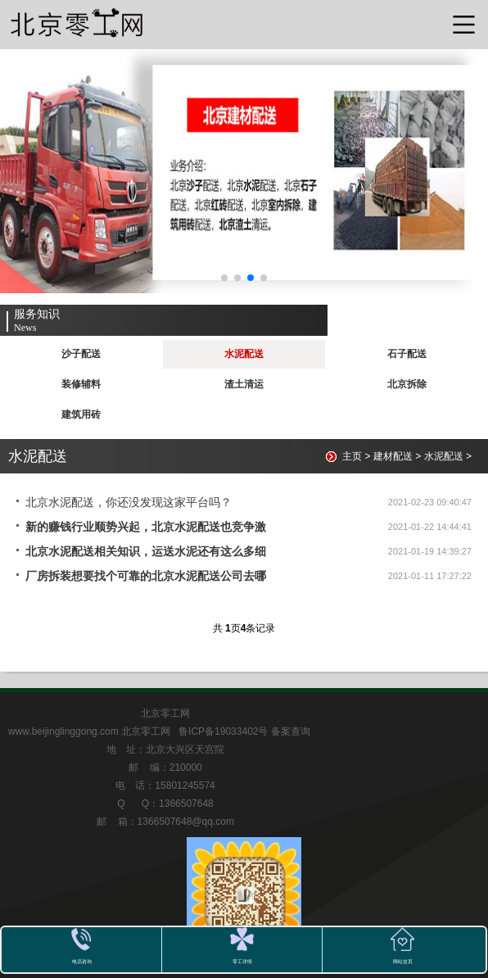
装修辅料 (81, 384)
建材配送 (393, 456)
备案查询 (290, 731)
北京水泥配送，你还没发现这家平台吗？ (128, 502)
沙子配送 (81, 354)
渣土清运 (244, 384)
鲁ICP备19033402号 (224, 731)
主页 (352, 456)
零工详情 (242, 961)
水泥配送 (244, 354)
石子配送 (407, 354)
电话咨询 (82, 961)
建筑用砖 (81, 414)
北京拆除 (407, 384)
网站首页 (403, 961)
